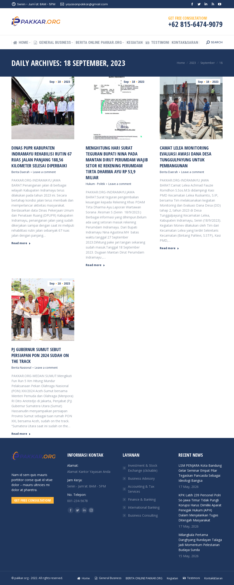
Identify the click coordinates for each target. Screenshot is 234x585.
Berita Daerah (20, 172)
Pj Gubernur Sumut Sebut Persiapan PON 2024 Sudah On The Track (40, 355)
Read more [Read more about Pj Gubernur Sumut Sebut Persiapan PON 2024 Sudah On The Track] (21, 434)
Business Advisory (141, 478)
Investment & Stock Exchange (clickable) (142, 468)
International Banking (144, 507)
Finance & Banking (142, 499)
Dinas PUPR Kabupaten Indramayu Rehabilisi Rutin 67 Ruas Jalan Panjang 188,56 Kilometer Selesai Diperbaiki (41, 157)
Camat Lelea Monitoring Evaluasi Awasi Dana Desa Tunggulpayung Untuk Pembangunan (185, 157)
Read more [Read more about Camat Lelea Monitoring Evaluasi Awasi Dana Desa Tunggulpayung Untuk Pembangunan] (169, 248)
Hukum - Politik (95, 184)
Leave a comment (44, 172)
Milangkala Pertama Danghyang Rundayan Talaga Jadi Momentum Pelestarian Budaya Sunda (200, 542)
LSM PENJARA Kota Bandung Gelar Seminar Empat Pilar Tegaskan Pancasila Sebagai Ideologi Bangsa (200, 473)
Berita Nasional (21, 368)
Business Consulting (143, 515)
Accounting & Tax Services (141, 489)
